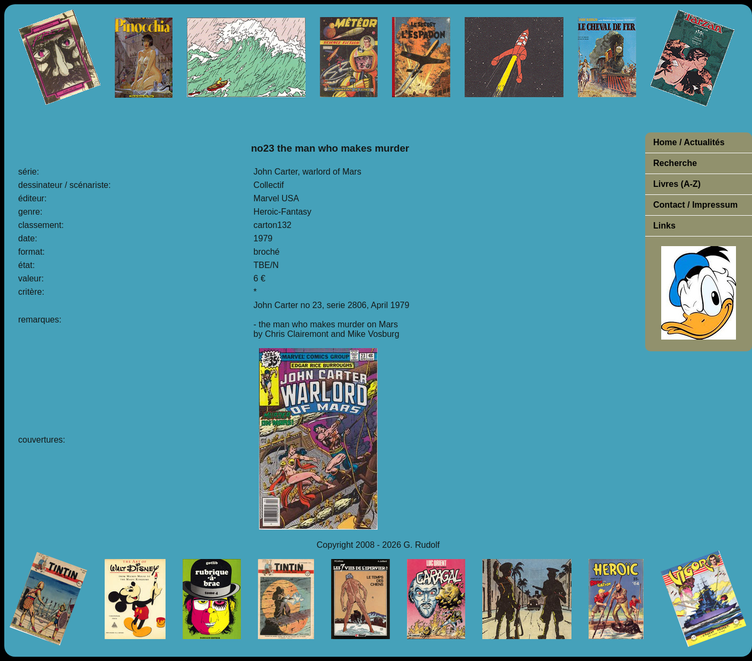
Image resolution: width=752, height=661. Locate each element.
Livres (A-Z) (677, 183)
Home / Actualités (689, 142)
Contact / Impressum (695, 204)
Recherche (675, 163)
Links (664, 225)
